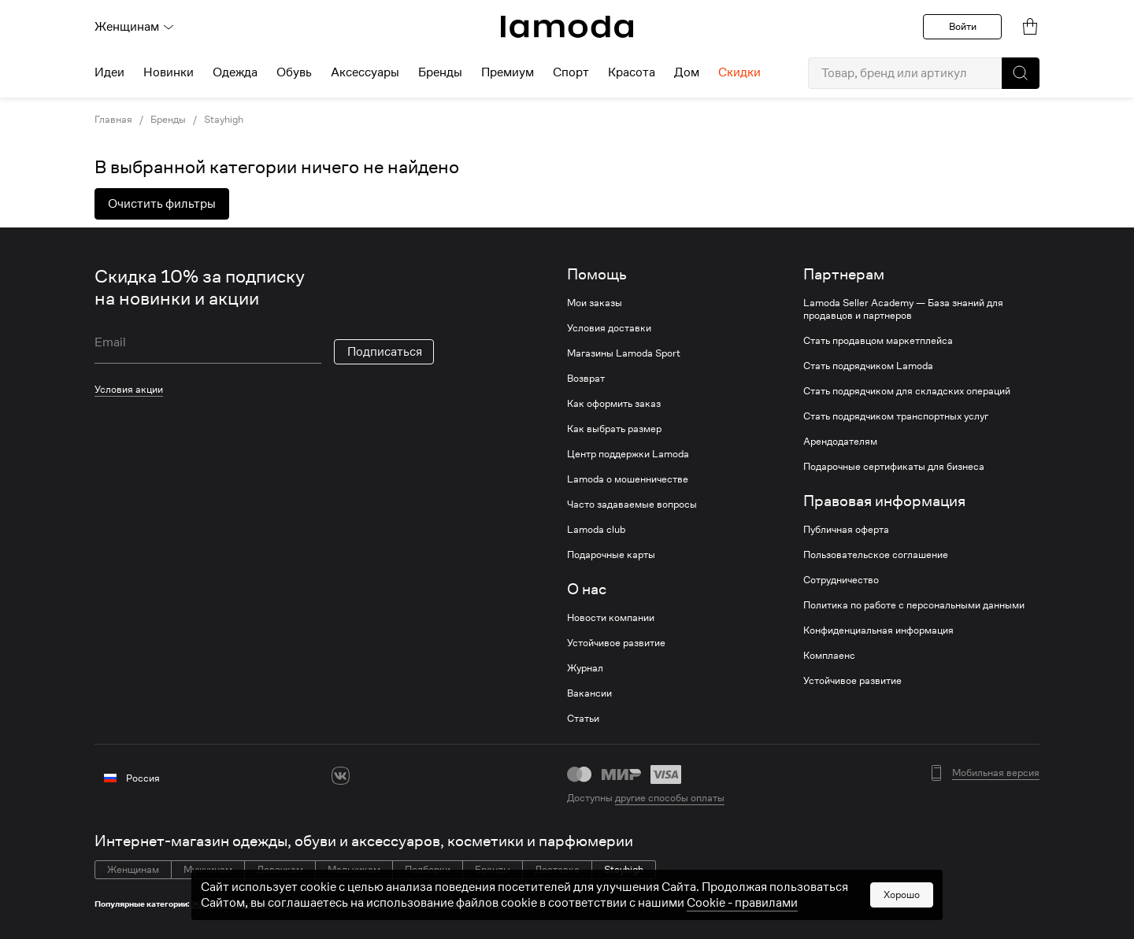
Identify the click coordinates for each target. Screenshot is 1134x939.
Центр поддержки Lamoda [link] (628, 454)
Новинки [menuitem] (168, 72)
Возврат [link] (586, 378)
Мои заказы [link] (594, 303)
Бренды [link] (168, 119)
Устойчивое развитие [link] (616, 643)
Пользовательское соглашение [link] (875, 555)
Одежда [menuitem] (235, 72)
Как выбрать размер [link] (614, 429)
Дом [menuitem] (686, 72)
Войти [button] (962, 26)
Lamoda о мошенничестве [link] (627, 479)
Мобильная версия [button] (996, 773)
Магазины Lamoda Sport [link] (623, 353)
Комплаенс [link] (829, 655)
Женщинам (134, 27)
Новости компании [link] (610, 618)
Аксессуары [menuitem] (365, 72)
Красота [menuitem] (631, 72)
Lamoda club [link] (596, 529)
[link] (567, 27)
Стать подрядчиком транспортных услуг (895, 416)
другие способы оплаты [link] (669, 797)
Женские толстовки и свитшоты (453, 904)
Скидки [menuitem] (739, 72)
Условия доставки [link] (609, 328)
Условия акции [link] (128, 389)
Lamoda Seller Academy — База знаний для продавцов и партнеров (903, 309)
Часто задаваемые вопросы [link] (632, 504)
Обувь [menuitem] (294, 72)
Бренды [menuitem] (440, 72)
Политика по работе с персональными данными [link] (914, 605)
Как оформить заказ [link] (614, 403)
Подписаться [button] (384, 352)
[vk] (340, 776)
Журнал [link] (585, 668)
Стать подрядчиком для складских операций (906, 391)
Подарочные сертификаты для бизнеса (893, 466)
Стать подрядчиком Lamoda (868, 366)
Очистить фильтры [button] (162, 204)
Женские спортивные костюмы (252, 904)
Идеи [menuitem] (109, 72)
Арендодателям (840, 441)
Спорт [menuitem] (571, 72)
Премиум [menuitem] (507, 72)
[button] (1021, 73)
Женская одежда (352, 904)
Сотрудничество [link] (841, 580)
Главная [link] (113, 119)
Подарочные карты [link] (611, 555)
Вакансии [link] (589, 693)
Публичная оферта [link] (846, 529)
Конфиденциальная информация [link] (878, 630)
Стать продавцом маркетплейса (878, 341)
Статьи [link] (583, 718)
